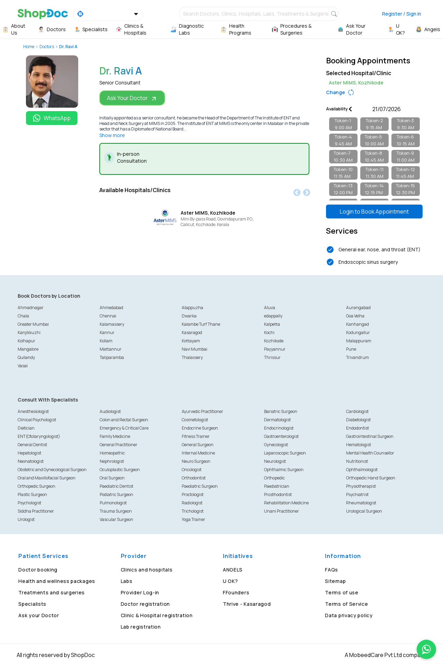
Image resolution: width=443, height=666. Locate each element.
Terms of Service (346, 604)
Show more (112, 135)
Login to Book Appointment (374, 211)
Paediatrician (276, 486)
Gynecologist (276, 445)
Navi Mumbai (194, 349)
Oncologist (191, 469)
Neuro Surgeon (196, 461)
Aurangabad (358, 307)
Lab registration (141, 626)
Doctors (46, 47)
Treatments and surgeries (51, 592)
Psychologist (29, 503)
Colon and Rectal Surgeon (124, 420)
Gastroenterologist (281, 436)
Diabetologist (358, 420)
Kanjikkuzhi (29, 332)
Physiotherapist (361, 486)
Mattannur (110, 349)
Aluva (269, 307)
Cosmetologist (195, 420)
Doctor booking (37, 569)
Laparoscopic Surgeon (285, 453)
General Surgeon (198, 445)
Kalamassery (112, 324)
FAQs (331, 569)
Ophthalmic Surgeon (284, 469)
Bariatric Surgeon (280, 411)
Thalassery (192, 357)
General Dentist (32, 445)
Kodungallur (358, 332)
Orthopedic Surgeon (36, 486)
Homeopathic (112, 453)
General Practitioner (118, 445)
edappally (273, 316)
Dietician (26, 428)
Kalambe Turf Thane (201, 324)
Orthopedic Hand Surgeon (370, 478)
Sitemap (335, 581)
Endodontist (357, 428)
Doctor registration (145, 604)
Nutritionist (357, 461)
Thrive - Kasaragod (247, 604)
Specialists (32, 604)
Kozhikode (273, 341)
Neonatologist (31, 461)
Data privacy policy (348, 615)
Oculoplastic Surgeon (120, 469)
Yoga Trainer (193, 519)
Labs (127, 581)
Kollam (106, 341)
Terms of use (341, 592)
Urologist (26, 519)
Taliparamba (112, 357)
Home (28, 47)
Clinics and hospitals (147, 569)
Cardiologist (357, 411)
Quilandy (26, 357)
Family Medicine (115, 436)
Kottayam (191, 341)
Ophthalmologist (362, 469)
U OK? (230, 581)
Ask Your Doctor (132, 98)
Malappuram (358, 341)
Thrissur (272, 357)
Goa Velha (355, 316)
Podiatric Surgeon (116, 494)
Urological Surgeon (364, 511)
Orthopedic (274, 478)
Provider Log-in (140, 592)
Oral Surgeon (112, 478)
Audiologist (110, 411)
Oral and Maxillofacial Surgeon (46, 478)
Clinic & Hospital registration (157, 615)
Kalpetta (272, 324)
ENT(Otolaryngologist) (39, 436)
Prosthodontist (278, 494)
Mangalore (28, 349)
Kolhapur (26, 341)
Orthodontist (194, 478)
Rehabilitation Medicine (286, 503)
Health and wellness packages (56, 581)
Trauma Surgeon (116, 511)
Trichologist (193, 511)
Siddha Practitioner (36, 511)
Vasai (23, 366)
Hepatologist (29, 453)
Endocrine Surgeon (200, 428)
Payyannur (275, 349)
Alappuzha (192, 307)
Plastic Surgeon (32, 494)
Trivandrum (357, 357)
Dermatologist (277, 420)
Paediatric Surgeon (200, 486)
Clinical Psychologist (37, 420)
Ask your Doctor (38, 615)
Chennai (108, 316)
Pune (351, 349)
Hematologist (358, 445)
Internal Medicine (198, 453)
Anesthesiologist (33, 411)
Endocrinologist (278, 428)
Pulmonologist (113, 503)
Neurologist (275, 461)
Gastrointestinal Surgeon (370, 436)
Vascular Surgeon (116, 519)
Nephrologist (112, 461)
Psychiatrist (357, 494)
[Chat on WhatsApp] (426, 649)
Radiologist (192, 503)
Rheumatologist (361, 503)
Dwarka (189, 316)
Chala (23, 316)
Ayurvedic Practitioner (202, 411)
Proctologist (193, 494)
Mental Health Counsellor (370, 453)
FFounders (236, 592)
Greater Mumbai (33, 324)
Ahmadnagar (31, 307)
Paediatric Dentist (116, 486)
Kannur (107, 332)
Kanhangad (357, 324)
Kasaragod (192, 332)
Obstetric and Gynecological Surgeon (52, 469)
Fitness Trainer (196, 436)
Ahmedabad (111, 307)
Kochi (269, 332)
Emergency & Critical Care (124, 428)
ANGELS (233, 569)
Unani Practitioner (281, 511)
